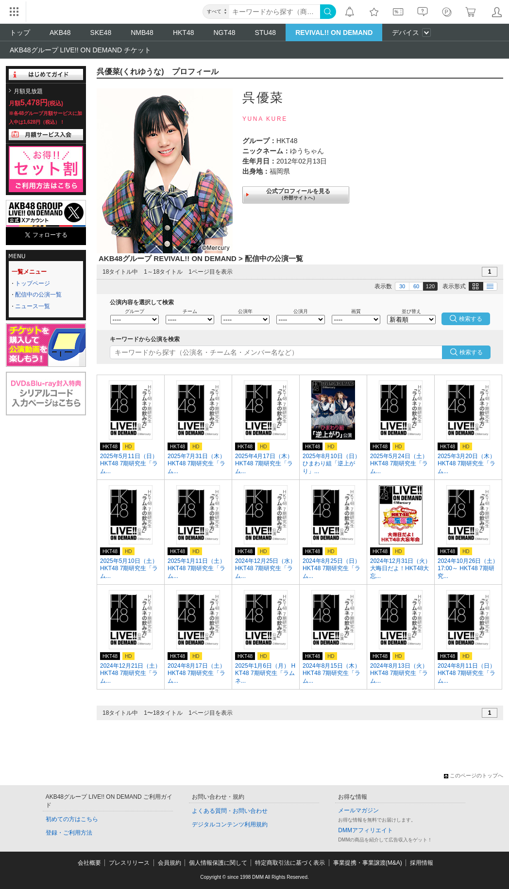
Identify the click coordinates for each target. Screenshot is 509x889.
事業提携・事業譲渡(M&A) (367, 862)
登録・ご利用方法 (69, 832)
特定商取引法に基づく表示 (290, 862)
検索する (471, 352)
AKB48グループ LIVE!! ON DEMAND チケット (80, 50)
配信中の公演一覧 (38, 294)
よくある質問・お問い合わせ (230, 810)
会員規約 (169, 862)
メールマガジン (358, 810)
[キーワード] (274, 11)
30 (402, 286)
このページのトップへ (473, 775)
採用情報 (421, 862)
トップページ (32, 283)
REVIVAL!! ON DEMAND (334, 32)
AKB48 (60, 32)
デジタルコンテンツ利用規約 (230, 824)
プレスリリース (129, 862)
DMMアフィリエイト (365, 830)
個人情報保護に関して (218, 862)
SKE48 (101, 32)
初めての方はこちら (72, 819)
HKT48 (183, 32)
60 (416, 286)
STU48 (265, 32)
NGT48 (224, 32)
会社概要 (89, 862)
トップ (20, 32)
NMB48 (142, 32)
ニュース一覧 (32, 306)
